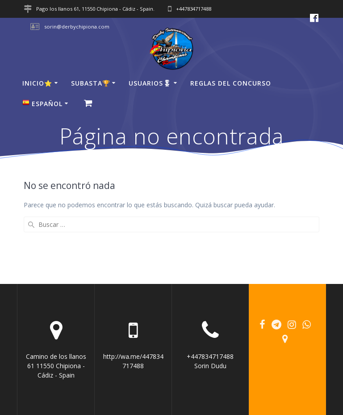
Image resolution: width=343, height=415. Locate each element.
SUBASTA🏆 (90, 83)
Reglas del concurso (230, 83)
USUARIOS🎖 (150, 83)
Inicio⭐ (37, 83)
